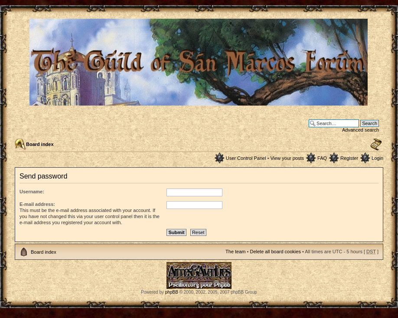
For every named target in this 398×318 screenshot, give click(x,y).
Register (349, 158)
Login (377, 158)
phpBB (171, 292)
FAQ (322, 158)
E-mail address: (37, 204)
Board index (40, 144)
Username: (32, 191)
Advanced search (360, 129)
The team (235, 251)
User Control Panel (246, 158)
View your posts (287, 158)
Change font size (376, 145)
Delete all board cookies (275, 251)
